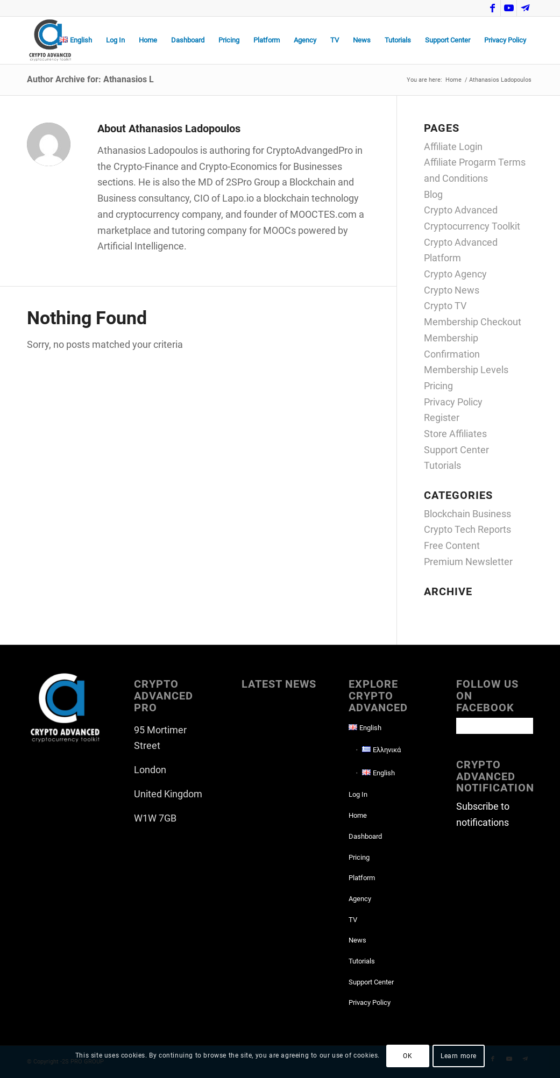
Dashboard (365, 836)
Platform (362, 878)
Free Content (452, 545)
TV (353, 920)
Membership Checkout (472, 321)
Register (441, 417)
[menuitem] (75, 40)
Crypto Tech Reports (467, 529)
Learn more (459, 1056)
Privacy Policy (453, 402)
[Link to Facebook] (492, 8)
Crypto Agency (455, 274)
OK (407, 1056)
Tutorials (442, 465)
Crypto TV (445, 305)
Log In (358, 794)
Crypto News (451, 290)
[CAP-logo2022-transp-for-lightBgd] (50, 40)
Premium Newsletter (468, 561)
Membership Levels (466, 369)
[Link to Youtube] (508, 8)
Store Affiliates (455, 433)
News (357, 940)
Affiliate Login (453, 146)
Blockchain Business (467, 513)
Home (358, 815)
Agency (360, 899)
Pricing (438, 385)
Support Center (456, 449)
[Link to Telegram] (525, 8)
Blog (433, 194)
